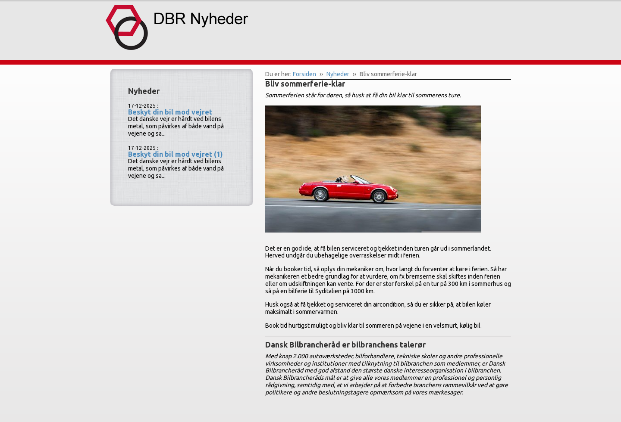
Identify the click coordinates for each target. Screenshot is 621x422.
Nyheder (337, 74)
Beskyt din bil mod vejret (170, 112)
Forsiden (304, 74)
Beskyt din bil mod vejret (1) (175, 154)
